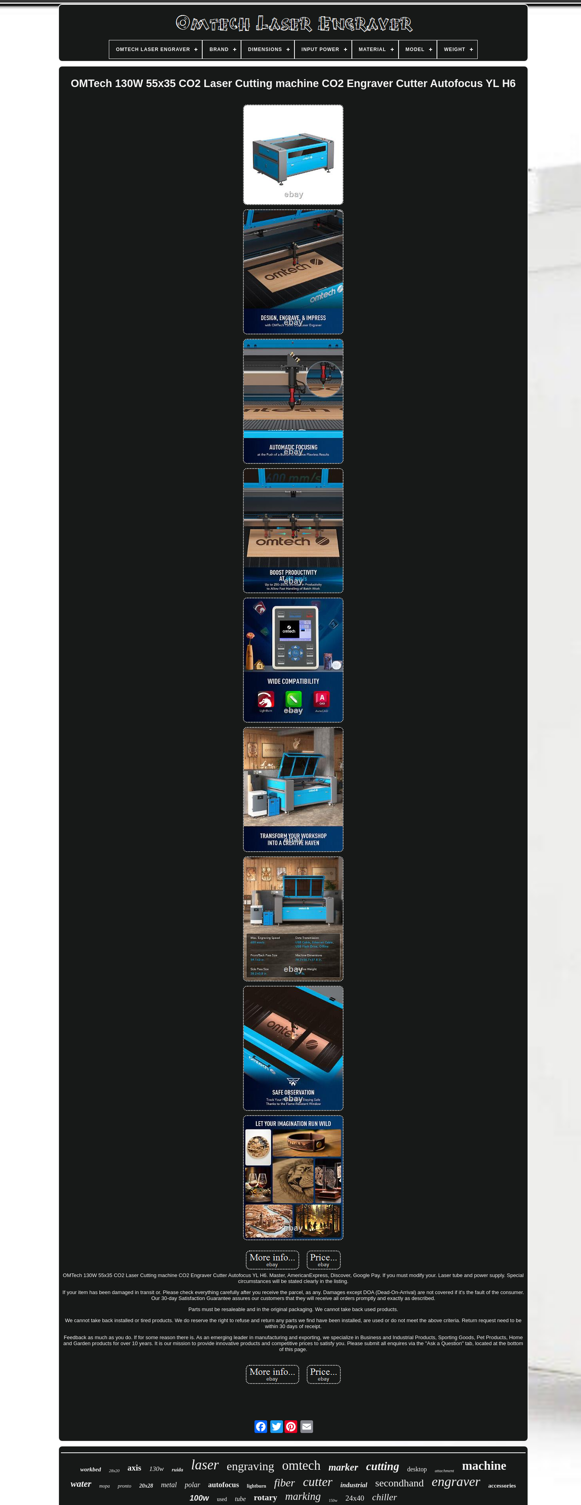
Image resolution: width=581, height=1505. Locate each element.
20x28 (146, 1486)
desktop (417, 1469)
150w (333, 1500)
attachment (444, 1470)
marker (343, 1467)
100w (199, 1498)
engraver (456, 1481)
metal (169, 1485)
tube (240, 1499)
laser (205, 1465)
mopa (104, 1486)
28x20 (114, 1470)
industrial (353, 1485)
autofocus (223, 1484)
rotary (265, 1497)
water (80, 1484)
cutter (317, 1482)
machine (484, 1466)
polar (192, 1485)
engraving (250, 1466)
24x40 (355, 1498)
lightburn (256, 1486)
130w (156, 1469)
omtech (301, 1465)
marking (303, 1496)
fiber (284, 1483)
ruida (177, 1470)
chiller (384, 1497)
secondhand (399, 1483)
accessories (502, 1485)
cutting (382, 1466)
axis (134, 1468)
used (222, 1499)
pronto (124, 1486)
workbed (90, 1469)
